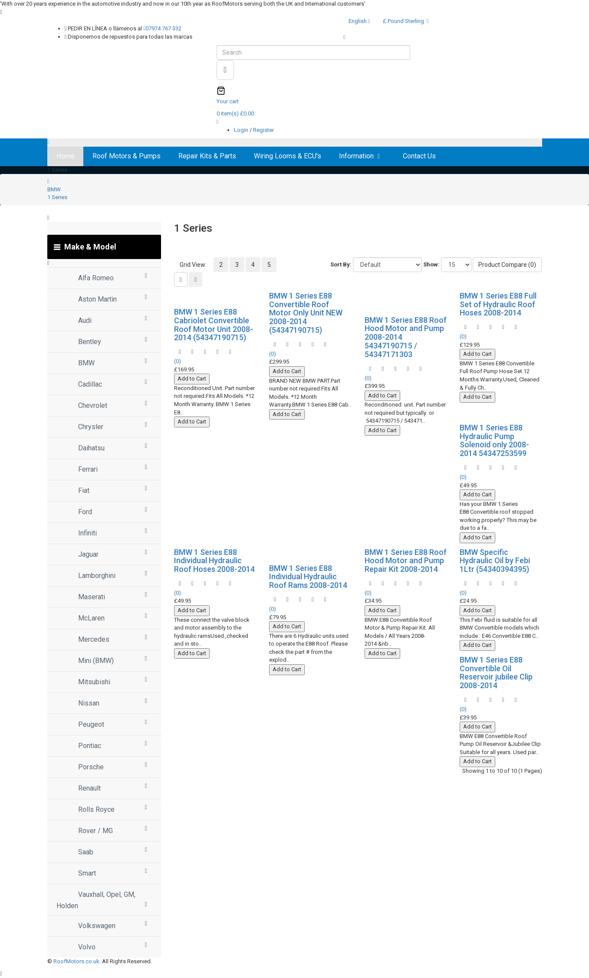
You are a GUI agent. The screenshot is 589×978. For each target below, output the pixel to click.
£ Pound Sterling (406, 21)
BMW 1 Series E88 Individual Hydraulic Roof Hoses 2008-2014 (214, 561)
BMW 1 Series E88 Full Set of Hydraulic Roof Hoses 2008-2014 (498, 304)
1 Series (57, 197)
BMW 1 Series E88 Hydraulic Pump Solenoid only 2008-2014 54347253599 (494, 440)
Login (242, 130)
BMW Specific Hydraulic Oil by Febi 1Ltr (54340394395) (495, 561)
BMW (54, 189)
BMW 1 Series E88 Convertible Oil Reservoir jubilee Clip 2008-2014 (496, 672)
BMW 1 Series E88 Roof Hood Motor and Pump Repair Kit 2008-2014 (406, 561)
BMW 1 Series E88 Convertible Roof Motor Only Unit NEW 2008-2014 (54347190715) (305, 313)
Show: (431, 264)
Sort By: (341, 264)
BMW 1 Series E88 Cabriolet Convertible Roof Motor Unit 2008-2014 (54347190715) (213, 324)
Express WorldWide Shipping (383, 37)
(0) (177, 361)
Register (263, 130)
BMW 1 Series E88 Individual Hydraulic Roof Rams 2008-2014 (308, 577)
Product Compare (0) (507, 264)
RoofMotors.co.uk (76, 961)
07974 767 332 (162, 28)
